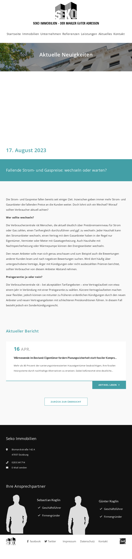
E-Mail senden (19, 467)
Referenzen (71, 34)
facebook (34, 541)
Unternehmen (50, 34)
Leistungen (89, 34)
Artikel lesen (108, 384)
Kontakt (119, 34)
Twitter (50, 541)
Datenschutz (87, 541)
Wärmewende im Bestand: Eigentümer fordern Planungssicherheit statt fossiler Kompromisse (68, 357)
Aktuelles (105, 34)
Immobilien (30, 34)
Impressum (69, 541)
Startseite (14, 34)
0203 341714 (18, 462)
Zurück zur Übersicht (66, 401)
